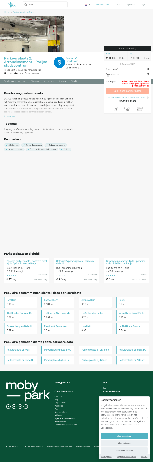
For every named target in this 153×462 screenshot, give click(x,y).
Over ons (58, 396)
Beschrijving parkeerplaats (15, 82)
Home (7, 12)
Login (143, 4)
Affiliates (58, 415)
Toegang (35, 82)
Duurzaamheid (61, 412)
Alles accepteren (124, 436)
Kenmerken (48, 82)
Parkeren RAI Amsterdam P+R (59, 446)
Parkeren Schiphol (14, 446)
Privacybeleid (106, 457)
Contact (144, 457)
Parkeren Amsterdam (34, 446)
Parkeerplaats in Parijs (24, 12)
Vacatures (59, 406)
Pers (56, 409)
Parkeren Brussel (83, 446)
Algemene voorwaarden (126, 457)
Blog (56, 399)
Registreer (130, 4)
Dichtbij (74, 82)
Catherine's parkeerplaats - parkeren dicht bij (75, 262)
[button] (5, 34)
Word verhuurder (102, 4)
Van (108, 54)
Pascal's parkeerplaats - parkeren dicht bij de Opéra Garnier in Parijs (26, 262)
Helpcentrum (60, 403)
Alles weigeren (124, 443)
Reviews (62, 82)
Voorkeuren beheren (124, 450)
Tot (131, 54)
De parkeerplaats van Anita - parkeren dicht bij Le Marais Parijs (125, 262)
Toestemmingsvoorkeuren (66, 425)
